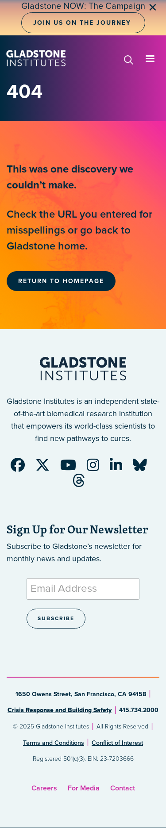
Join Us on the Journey (82, 23)
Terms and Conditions (53, 743)
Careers (44, 788)
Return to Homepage (61, 281)
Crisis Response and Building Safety (60, 710)
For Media (84, 788)
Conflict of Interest (117, 743)
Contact (122, 788)
